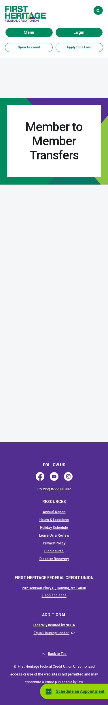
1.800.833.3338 (54, 596)
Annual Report (54, 512)
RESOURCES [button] (54, 501)
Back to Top (54, 654)
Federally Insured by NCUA (54, 625)
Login (88, 32)
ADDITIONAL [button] (54, 614)
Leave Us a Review (54, 535)
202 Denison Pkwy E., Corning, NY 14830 (54, 588)
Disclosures (54, 551)
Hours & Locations (54, 520)
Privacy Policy (54, 543)
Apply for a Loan (79, 47)
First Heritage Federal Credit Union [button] (54, 577)
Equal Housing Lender (51, 633)
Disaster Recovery (54, 559)
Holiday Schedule (54, 528)
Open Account (29, 47)
